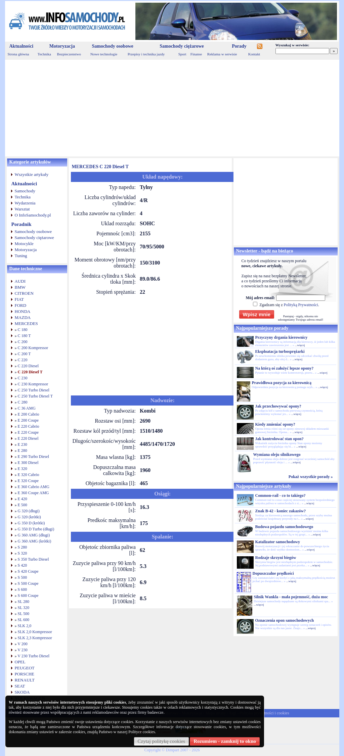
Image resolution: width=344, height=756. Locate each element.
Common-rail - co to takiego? (280, 495)
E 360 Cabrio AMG (33, 486)
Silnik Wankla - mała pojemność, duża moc (291, 597)
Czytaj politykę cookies (161, 741)
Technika (44, 54)
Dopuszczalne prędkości (273, 573)
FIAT (19, 299)
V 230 (22, 650)
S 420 (22, 565)
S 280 (22, 547)
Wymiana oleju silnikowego (277, 454)
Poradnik (21, 224)
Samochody (25, 190)
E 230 (22, 444)
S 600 (22, 589)
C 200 (23, 341)
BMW (20, 287)
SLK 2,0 (25, 625)
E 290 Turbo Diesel (33, 456)
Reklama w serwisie (222, 54)
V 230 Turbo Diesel (33, 656)
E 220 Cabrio (28, 426)
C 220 (23, 360)
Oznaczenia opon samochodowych (284, 620)
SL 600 (24, 619)
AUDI (20, 281)
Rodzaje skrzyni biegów (275, 557)
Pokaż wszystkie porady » (311, 476)
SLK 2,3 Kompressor (35, 637)
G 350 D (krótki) (31, 523)
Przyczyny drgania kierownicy (281, 337)
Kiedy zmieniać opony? (275, 424)
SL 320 (24, 607)
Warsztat (22, 208)
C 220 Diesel (28, 366)
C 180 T (24, 335)
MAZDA (23, 317)
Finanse (196, 54)
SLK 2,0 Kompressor (35, 631)
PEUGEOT (25, 667)
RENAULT (25, 679)
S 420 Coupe (28, 571)
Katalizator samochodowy (277, 541)
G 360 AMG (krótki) (34, 541)
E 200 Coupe (28, 420)
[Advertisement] (172, 108)
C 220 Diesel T (30, 372)
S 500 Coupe (28, 583)
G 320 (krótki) (29, 517)
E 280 (22, 450)
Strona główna (18, 54)
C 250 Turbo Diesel (33, 390)
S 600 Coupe (28, 595)
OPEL (20, 661)
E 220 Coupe (28, 432)
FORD (21, 305)
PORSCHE (25, 673)
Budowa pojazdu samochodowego (284, 526)
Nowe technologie (103, 54)
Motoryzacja (62, 46)
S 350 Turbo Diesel (33, 559)
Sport (182, 54)
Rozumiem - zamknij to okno (225, 741)
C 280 (23, 402)
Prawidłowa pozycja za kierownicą (281, 382)
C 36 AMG (27, 408)
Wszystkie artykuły (32, 174)
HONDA (23, 311)
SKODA (22, 692)
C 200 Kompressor (33, 347)
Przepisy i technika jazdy (146, 54)
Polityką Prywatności (301, 304)
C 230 (23, 378)
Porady (239, 46)
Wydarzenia (25, 202)
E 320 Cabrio (28, 474)
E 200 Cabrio (28, 414)
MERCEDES (26, 323)
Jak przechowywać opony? (278, 406)
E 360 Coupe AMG (33, 492)
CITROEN (24, 293)
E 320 (22, 468)
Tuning (21, 255)
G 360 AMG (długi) (34, 535)
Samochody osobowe (112, 46)
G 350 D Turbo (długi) (36, 529)
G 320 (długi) (29, 511)
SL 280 (24, 601)
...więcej (300, 345)
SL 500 (24, 613)
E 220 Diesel (28, 438)
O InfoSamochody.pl (33, 215)
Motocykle (24, 243)
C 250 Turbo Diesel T (35, 396)
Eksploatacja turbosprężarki (280, 351)
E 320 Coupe (28, 480)
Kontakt (254, 54)
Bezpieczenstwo (69, 54)
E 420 (22, 499)
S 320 (22, 553)
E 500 (22, 505)
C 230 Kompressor (33, 384)
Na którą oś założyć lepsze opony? (284, 368)
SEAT (20, 686)
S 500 (22, 577)
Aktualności (21, 46)
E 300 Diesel (28, 462)
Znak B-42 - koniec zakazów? (280, 511)
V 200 (22, 644)
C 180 (23, 329)
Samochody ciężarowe (182, 46)
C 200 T (24, 353)
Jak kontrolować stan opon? (279, 438)
